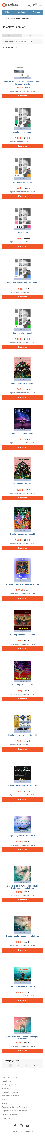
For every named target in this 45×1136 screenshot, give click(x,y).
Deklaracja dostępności (10, 1114)
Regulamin (5, 1088)
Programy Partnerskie (9, 1077)
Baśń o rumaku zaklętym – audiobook (22, 936)
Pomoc (4, 1099)
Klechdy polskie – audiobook (22, 986)
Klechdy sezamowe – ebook (23, 383)
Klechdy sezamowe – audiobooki (22, 735)
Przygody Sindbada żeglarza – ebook (22, 283)
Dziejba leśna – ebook (22, 132)
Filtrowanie (33, 36)
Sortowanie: (9, 41)
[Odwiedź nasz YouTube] (27, 1126)
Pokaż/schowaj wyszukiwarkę (29, 5)
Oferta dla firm (7, 1118)
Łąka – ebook (22, 232)
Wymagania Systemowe (10, 1096)
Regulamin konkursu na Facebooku (14, 1107)
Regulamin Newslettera (10, 1092)
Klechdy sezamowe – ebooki (22, 534)
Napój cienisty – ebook (22, 182)
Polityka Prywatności (9, 1085)
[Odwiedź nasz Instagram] (21, 1126)
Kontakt (4, 1103)
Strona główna (7, 18)
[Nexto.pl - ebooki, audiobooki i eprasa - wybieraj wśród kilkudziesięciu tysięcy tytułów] (10, 4)
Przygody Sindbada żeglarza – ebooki (22, 584)
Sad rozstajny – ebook (22, 333)
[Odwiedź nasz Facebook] (15, 1126)
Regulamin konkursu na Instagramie (14, 1111)
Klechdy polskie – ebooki (22, 685)
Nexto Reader (7, 1081)
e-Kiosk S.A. (29, 1131)
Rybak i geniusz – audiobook (22, 836)
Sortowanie (12, 36)
